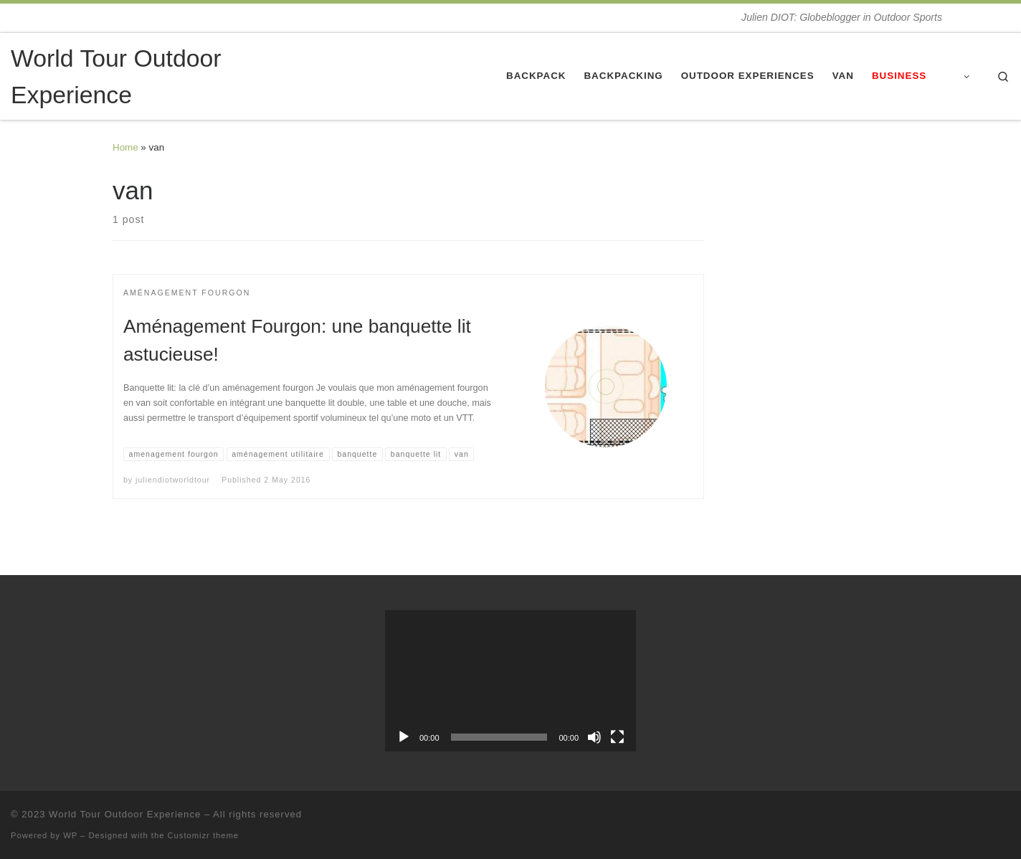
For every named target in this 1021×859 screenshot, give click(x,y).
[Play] (403, 737)
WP (70, 835)
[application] (510, 680)
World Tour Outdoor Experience (125, 814)
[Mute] (594, 737)
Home (125, 147)
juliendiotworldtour (173, 479)
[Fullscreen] (617, 737)
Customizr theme (203, 835)
